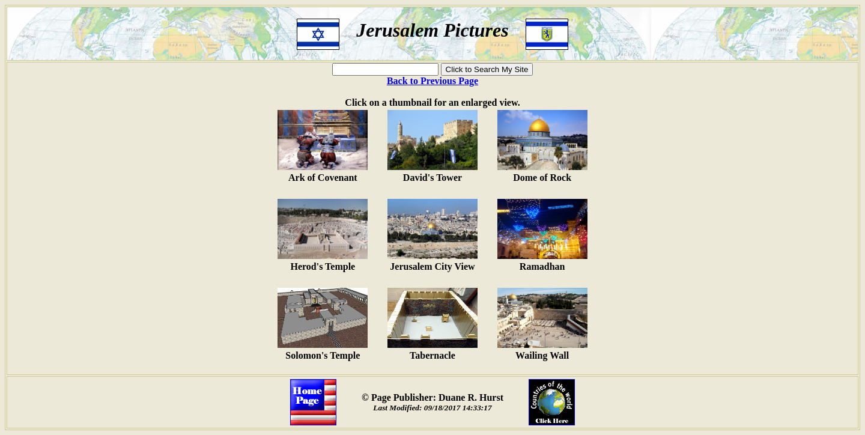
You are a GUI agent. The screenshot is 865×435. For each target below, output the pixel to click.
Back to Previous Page (432, 81)
